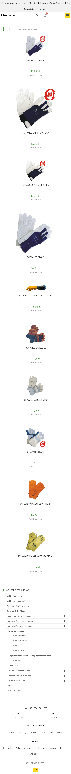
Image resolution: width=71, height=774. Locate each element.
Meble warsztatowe (15, 596)
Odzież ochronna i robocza (37, 616)
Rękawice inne (15, 661)
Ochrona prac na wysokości (37, 676)
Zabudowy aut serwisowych (18, 606)
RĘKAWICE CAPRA (35, 60)
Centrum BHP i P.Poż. (36, 611)
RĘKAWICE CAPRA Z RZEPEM (35, 184)
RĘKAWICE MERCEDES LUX (35, 400)
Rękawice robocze (37, 631)
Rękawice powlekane (18, 641)
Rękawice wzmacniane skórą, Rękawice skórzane (31, 656)
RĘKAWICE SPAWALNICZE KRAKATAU (35, 556)
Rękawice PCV (15, 646)
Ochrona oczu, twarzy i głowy (37, 621)
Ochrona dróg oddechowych (37, 626)
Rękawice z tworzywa (19, 651)
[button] (67, 15)
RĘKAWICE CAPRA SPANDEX (35, 132)
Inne (9, 686)
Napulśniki (14, 666)
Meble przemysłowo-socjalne (19, 601)
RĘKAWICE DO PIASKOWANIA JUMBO (35, 295)
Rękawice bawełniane (19, 636)
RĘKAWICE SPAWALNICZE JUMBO (35, 504)
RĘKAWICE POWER (35, 452)
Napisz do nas (18, 717)
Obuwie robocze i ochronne (37, 671)
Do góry (53, 717)
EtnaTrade (8, 15)
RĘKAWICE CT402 (35, 257)
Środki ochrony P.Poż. (37, 681)
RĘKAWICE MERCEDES (35, 347)
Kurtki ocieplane (14, 691)
